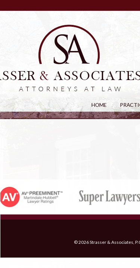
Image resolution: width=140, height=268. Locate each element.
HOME (99, 106)
